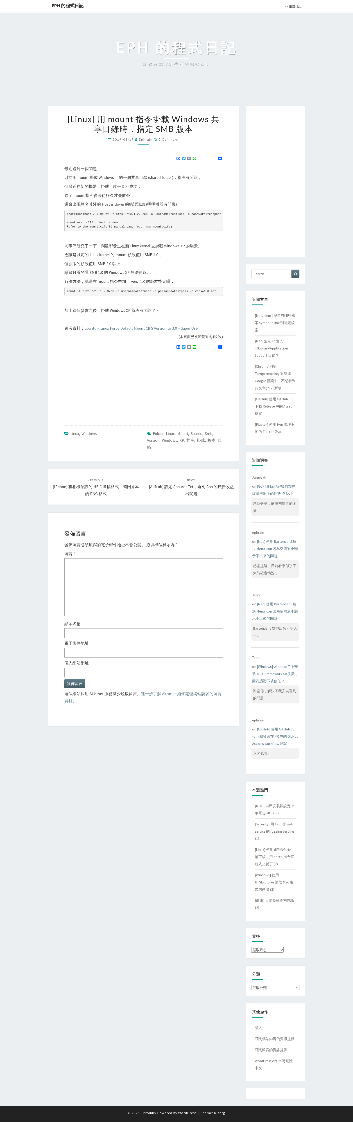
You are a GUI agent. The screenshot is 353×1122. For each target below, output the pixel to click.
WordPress (187, 1113)
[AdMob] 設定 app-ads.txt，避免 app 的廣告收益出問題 (191, 487)
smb (208, 433)
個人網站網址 (76, 662)
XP (182, 440)
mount (182, 433)
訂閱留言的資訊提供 (271, 1050)
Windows (89, 433)
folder (158, 433)
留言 (69, 553)
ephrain (146, 139)
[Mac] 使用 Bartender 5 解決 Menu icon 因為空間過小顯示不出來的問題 (275, 548)
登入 (258, 1027)
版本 (211, 440)
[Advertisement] (102, 385)
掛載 (201, 440)
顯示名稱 (72, 623)
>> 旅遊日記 (293, 6)
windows (169, 440)
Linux (74, 433)
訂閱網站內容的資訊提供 (274, 1038)
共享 (190, 440)
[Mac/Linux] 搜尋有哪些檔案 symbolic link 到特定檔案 (275, 322)
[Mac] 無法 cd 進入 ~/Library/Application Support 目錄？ (271, 348)
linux (170, 433)
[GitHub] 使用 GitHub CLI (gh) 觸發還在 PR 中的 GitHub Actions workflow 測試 (275, 736)
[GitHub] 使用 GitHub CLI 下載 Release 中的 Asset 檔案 (274, 406)
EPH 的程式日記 (68, 5)
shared (196, 433)
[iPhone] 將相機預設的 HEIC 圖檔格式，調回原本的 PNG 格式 (96, 487)
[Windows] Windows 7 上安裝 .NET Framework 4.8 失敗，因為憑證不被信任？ (275, 673)
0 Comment (168, 139)
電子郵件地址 (76, 643)
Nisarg (219, 1113)
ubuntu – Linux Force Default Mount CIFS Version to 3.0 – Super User (142, 328)
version (153, 440)
